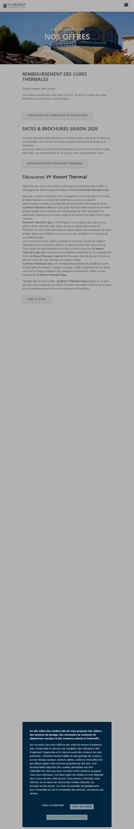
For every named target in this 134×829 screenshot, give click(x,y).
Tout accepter (53, 805)
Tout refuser (82, 807)
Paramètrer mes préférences (67, 817)
